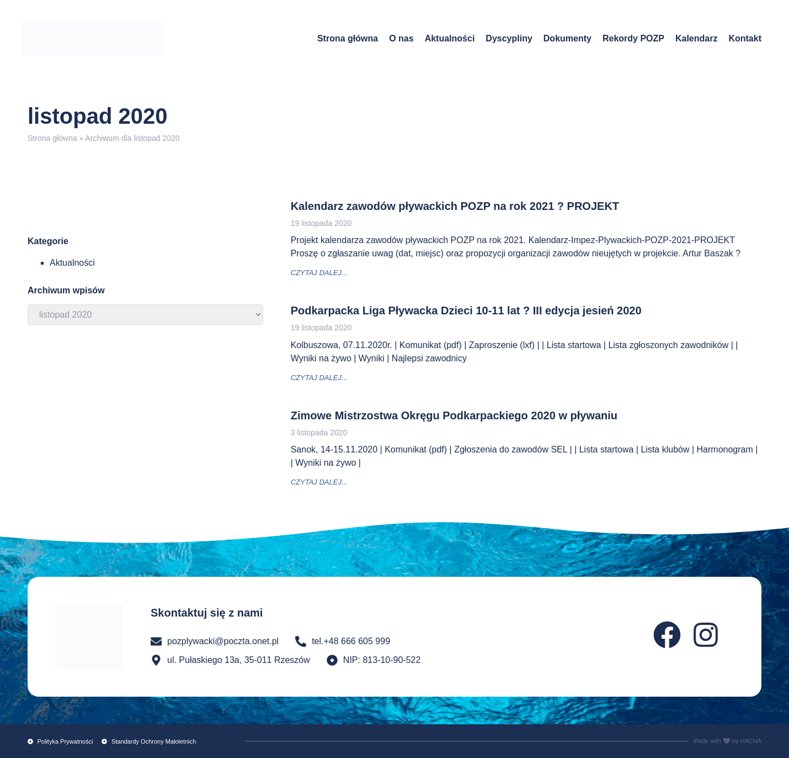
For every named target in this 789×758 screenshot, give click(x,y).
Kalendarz (696, 38)
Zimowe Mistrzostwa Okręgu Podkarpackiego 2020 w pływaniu (454, 415)
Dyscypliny (509, 38)
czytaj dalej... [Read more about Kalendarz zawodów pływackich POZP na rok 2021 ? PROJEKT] (319, 273)
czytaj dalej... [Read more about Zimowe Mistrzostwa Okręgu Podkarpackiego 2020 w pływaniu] (319, 482)
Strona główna (347, 38)
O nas (401, 38)
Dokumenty (567, 38)
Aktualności (450, 38)
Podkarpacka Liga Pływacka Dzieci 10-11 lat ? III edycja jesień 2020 (466, 310)
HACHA (750, 741)
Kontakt (744, 38)
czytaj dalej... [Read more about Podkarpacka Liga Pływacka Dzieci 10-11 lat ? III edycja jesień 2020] (319, 377)
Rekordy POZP (633, 38)
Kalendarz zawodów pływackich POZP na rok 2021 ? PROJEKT (455, 206)
